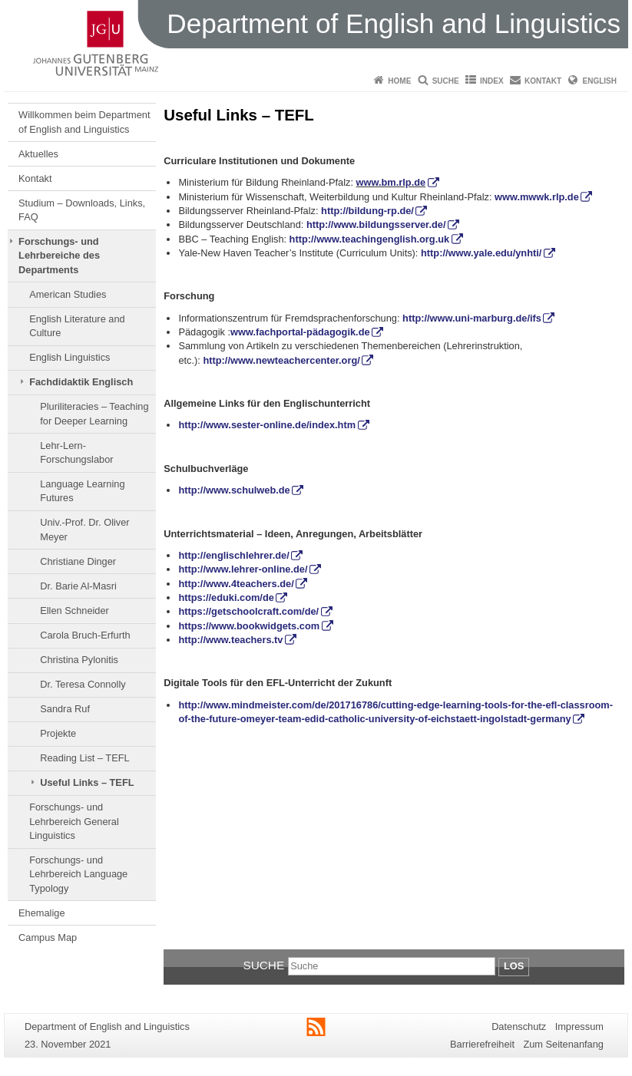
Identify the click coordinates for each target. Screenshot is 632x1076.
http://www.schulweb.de (234, 490)
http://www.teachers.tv (230, 639)
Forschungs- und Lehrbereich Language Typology (78, 874)
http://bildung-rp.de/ (367, 210)
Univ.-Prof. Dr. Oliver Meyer (84, 529)
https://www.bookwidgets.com (248, 626)
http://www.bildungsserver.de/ (376, 224)
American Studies (67, 294)
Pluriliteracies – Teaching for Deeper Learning (94, 413)
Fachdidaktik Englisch (81, 382)
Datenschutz (518, 1026)
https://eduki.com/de (225, 597)
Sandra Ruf (65, 709)
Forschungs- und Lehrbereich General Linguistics (74, 821)
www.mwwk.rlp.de (537, 197)
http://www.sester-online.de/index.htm (267, 425)
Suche (445, 81)
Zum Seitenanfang (563, 1044)
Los (514, 966)
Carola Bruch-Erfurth (85, 635)
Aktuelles (38, 154)
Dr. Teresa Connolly (82, 684)
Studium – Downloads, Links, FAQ (81, 210)
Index (492, 81)
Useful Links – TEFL (87, 782)
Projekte (58, 733)
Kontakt (542, 81)
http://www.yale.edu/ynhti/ (481, 253)
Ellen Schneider (74, 610)
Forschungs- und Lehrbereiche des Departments (59, 256)
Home (399, 81)
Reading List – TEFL (84, 758)
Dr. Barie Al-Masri (78, 586)
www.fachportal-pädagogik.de (300, 332)
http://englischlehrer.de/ (233, 555)
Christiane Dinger (78, 561)
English (600, 81)
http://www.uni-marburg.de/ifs (471, 318)
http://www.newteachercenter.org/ (281, 360)
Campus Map (47, 937)
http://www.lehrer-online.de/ (242, 569)
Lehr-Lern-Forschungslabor (76, 452)
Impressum (579, 1026)
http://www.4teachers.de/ (235, 583)
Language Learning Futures (82, 490)
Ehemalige (41, 913)
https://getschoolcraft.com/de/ (248, 611)
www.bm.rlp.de (391, 182)
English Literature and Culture (77, 325)
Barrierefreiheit (482, 1044)
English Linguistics (69, 357)
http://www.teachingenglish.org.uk (370, 239)
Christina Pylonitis (79, 659)
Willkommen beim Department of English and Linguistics (84, 121)
